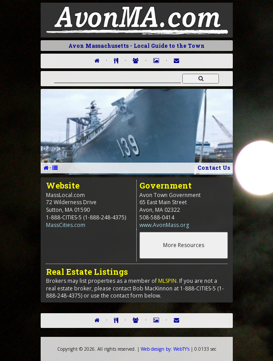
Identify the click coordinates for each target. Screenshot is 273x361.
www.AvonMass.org (164, 225)
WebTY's (165, 349)
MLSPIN (167, 281)
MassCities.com (65, 225)
